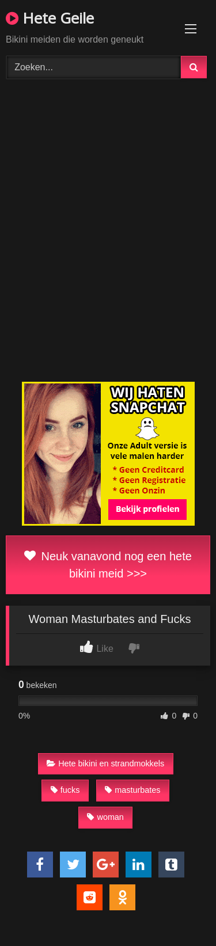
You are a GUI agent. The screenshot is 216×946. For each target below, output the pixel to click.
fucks (65, 790)
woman (105, 817)
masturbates (132, 790)
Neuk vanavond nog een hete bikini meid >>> (108, 565)
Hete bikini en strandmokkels (105, 763)
